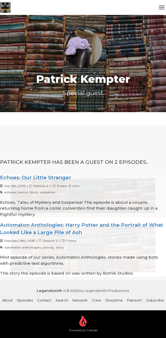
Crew (96, 300)
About (7, 300)
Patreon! (134, 300)
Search (62, 300)
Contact (44, 300)
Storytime (114, 300)
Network (80, 300)
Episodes (25, 300)
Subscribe (155, 300)
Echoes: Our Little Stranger (35, 177)
